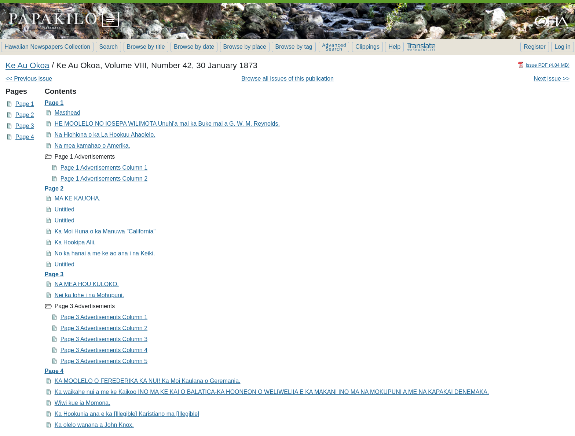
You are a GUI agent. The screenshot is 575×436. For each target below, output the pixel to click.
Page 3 (24, 126)
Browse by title (146, 47)
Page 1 (24, 104)
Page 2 (24, 115)
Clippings (367, 47)
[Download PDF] (543, 65)
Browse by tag (293, 47)
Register (535, 47)
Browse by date (194, 47)
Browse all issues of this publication (287, 78)
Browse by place (244, 47)
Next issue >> (551, 78)
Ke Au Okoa (28, 65)
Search (108, 47)
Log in (562, 47)
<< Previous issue (29, 78)
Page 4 (24, 137)
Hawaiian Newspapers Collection (47, 47)
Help (394, 47)
